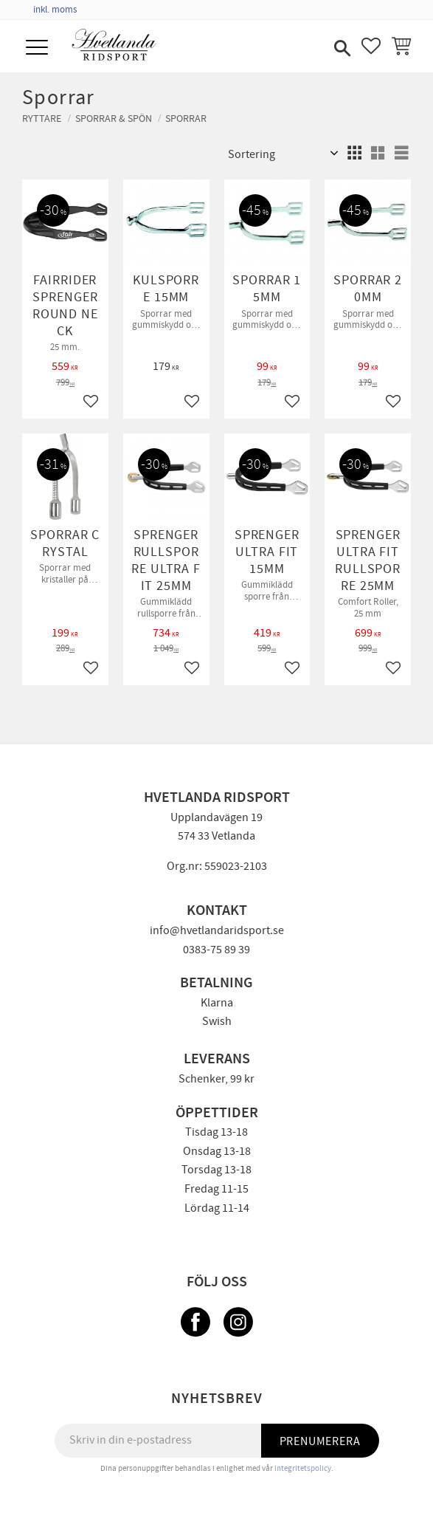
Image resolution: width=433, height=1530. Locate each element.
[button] (39, 48)
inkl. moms (55, 10)
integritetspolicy (302, 1468)
